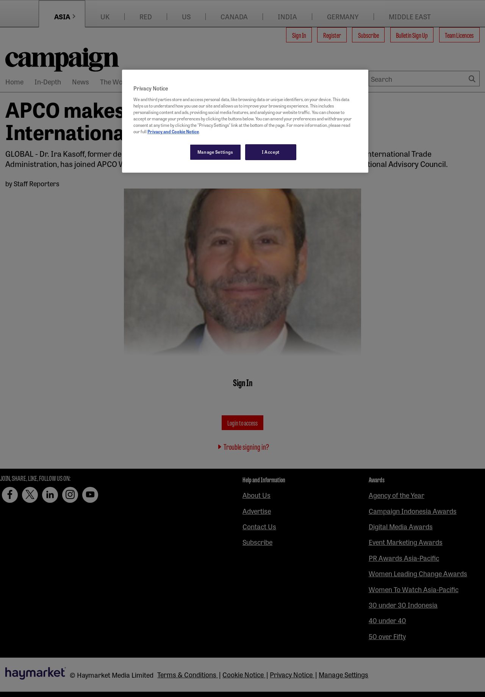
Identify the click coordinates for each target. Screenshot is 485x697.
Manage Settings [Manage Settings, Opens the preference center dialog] (215, 152)
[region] (245, 121)
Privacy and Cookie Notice (173, 131)
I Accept (271, 152)
